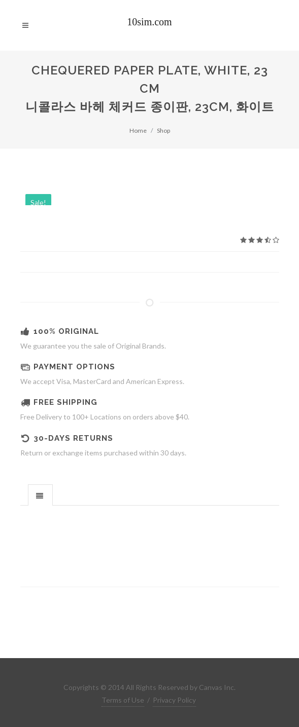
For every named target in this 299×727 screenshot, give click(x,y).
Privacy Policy (174, 700)
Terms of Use (123, 700)
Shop (163, 130)
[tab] (40, 494)
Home (138, 130)
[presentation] (40, 495)
